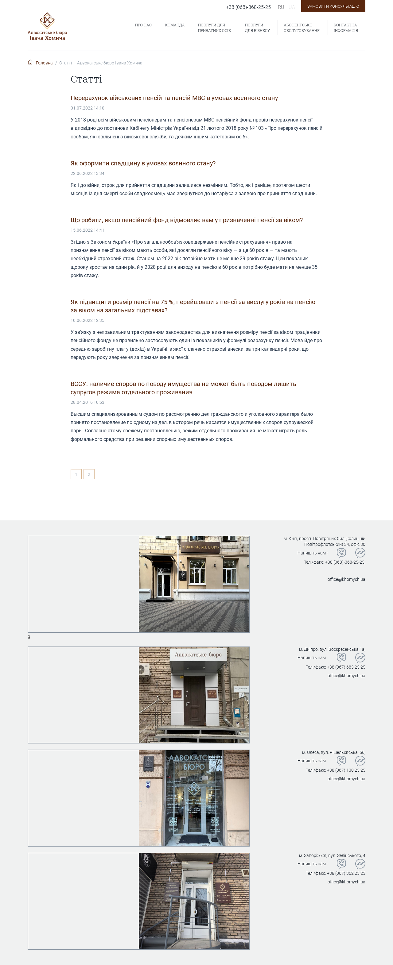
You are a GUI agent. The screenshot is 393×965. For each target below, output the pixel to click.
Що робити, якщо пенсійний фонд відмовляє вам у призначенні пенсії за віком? (187, 220)
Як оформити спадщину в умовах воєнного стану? (143, 163)
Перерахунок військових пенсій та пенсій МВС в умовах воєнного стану (174, 98)
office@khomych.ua (346, 579)
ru (281, 7)
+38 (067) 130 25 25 (346, 770)
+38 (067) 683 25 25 (346, 667)
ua (292, 7)
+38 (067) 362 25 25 (346, 873)
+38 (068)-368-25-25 (248, 7)
